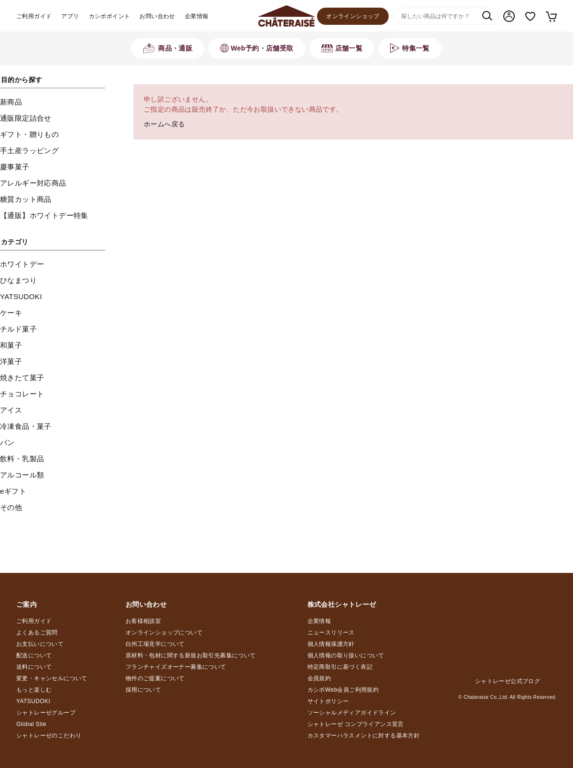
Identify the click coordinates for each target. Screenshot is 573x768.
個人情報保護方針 (331, 644)
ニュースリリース (331, 632)
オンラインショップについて (164, 632)
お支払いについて (40, 644)
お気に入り (530, 16)
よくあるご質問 (37, 632)
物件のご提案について (155, 678)
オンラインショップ (353, 16)
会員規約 (319, 678)
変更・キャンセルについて (51, 678)
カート (551, 16)
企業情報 (197, 16)
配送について (34, 655)
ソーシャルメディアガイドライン (352, 712)
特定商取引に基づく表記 (340, 667)
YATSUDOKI (33, 701)
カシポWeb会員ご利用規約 (343, 689)
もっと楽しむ (34, 689)
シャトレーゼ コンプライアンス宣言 (356, 724)
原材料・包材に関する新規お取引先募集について (191, 655)
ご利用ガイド (34, 16)
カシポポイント (109, 16)
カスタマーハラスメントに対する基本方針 (364, 735)
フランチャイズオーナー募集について (176, 667)
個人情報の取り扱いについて (346, 655)
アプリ (70, 16)
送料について (34, 667)
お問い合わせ (157, 16)
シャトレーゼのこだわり (48, 735)
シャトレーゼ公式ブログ (507, 681)
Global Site (31, 724)
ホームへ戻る (164, 124)
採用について (143, 689)
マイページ (509, 16)
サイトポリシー (328, 701)
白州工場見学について (155, 644)
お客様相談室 (143, 621)
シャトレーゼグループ (45, 712)
